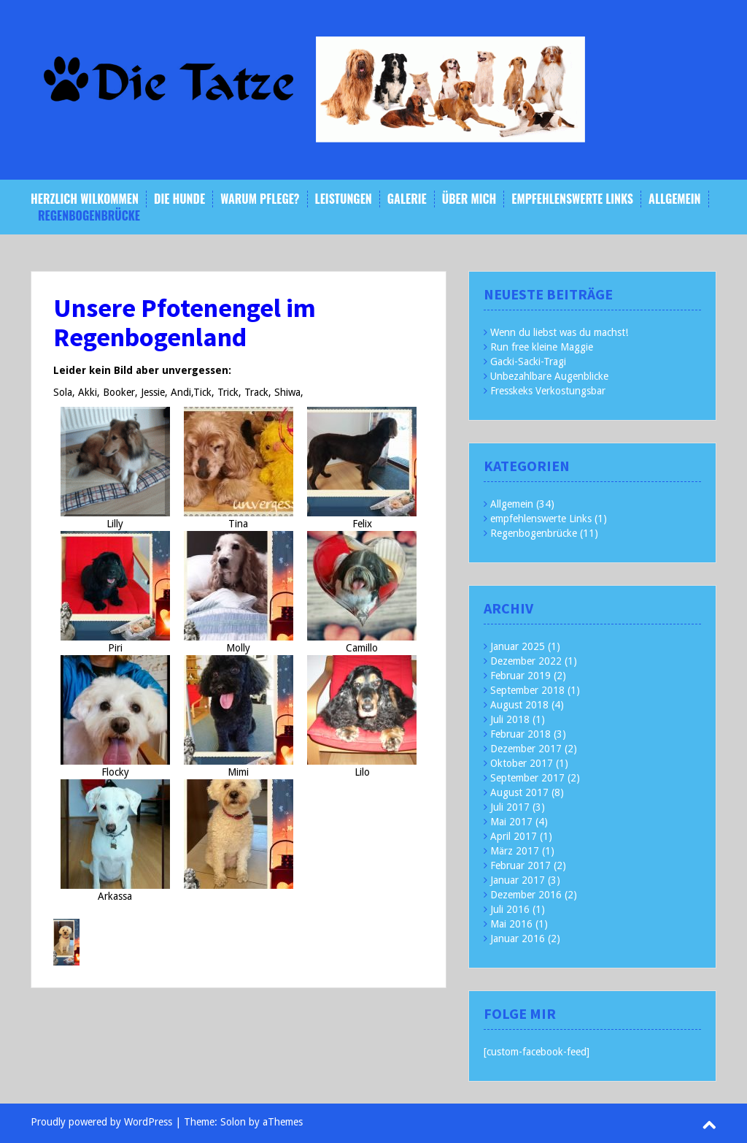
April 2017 (513, 836)
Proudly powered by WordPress (101, 1122)
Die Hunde (179, 199)
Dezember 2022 (526, 661)
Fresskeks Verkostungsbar (547, 391)
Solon (233, 1122)
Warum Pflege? (259, 199)
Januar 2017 (517, 880)
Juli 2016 (510, 909)
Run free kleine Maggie (541, 347)
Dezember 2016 (526, 895)
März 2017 (514, 851)
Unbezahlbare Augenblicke (549, 376)
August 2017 (519, 792)
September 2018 (527, 690)
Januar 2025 (517, 646)
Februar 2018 (520, 734)
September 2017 (527, 778)
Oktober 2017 (521, 763)
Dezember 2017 (526, 748)
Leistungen (343, 199)
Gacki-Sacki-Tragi (528, 361)
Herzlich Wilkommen (85, 199)
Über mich (469, 199)
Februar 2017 (520, 865)
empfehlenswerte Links (572, 199)
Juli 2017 (510, 807)
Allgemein (674, 199)
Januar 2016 (517, 938)
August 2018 (519, 705)
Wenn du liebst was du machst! (559, 332)
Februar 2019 (520, 675)
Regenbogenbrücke (89, 215)
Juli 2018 (510, 719)
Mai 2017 (511, 821)
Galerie (407, 199)
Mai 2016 (511, 924)
